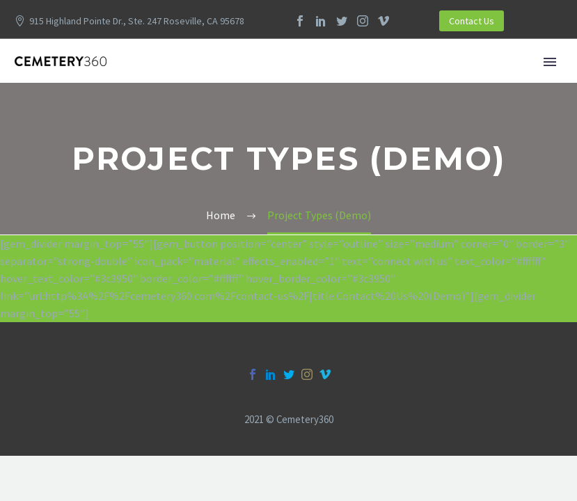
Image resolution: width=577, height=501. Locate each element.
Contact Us (471, 21)
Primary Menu (550, 62)
